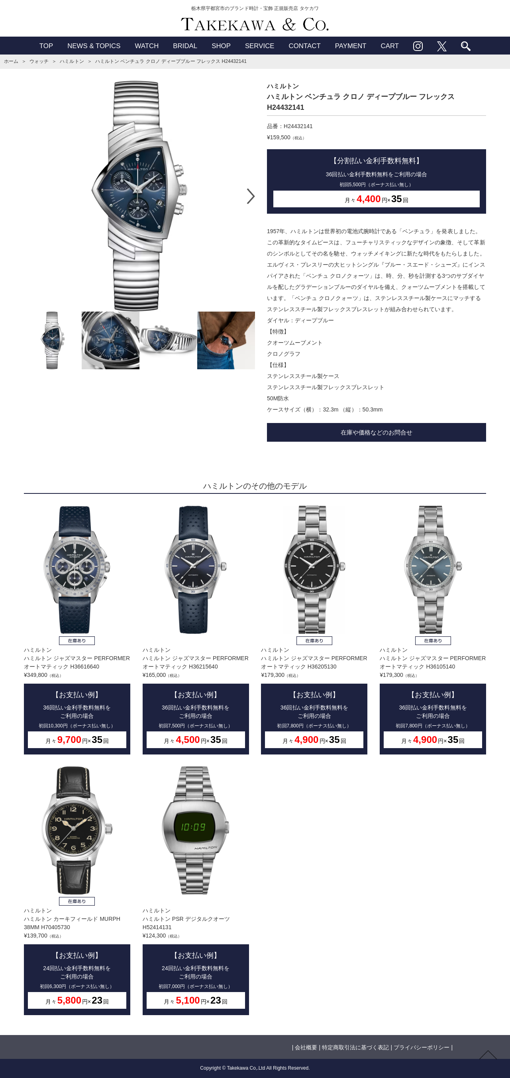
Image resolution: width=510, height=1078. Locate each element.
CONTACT (305, 46)
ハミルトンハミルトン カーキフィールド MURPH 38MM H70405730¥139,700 (77, 890)
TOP (46, 46)
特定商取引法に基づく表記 (355, 1047)
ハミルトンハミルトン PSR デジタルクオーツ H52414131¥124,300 (196, 890)
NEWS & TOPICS (93, 46)
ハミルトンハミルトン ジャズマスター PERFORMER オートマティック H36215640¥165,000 (196, 630)
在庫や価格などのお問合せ (376, 432)
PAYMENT (351, 46)
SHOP (221, 46)
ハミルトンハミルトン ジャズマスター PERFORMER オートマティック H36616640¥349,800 (77, 630)
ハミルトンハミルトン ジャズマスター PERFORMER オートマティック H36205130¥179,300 (314, 630)
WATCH (147, 46)
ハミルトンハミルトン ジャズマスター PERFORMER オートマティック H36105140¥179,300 (433, 630)
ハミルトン (72, 61)
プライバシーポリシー (421, 1047)
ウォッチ (39, 61)
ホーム (11, 61)
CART (390, 46)
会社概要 (306, 1047)
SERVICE (260, 46)
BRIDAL (185, 46)
